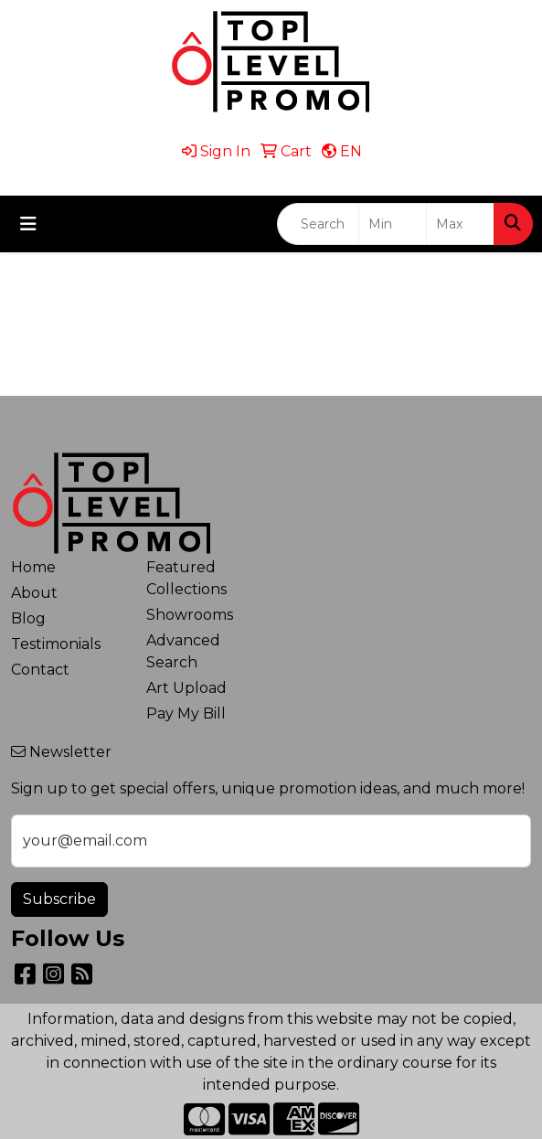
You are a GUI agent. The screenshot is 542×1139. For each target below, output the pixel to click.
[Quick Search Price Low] (392, 224)
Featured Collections (186, 578)
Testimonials (56, 644)
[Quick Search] (318, 224)
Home (33, 567)
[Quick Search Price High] (460, 224)
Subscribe (59, 899)
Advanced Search (183, 651)
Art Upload (186, 688)
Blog (28, 618)
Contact (40, 669)
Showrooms (189, 614)
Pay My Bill (186, 713)
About (34, 592)
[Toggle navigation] (28, 224)
